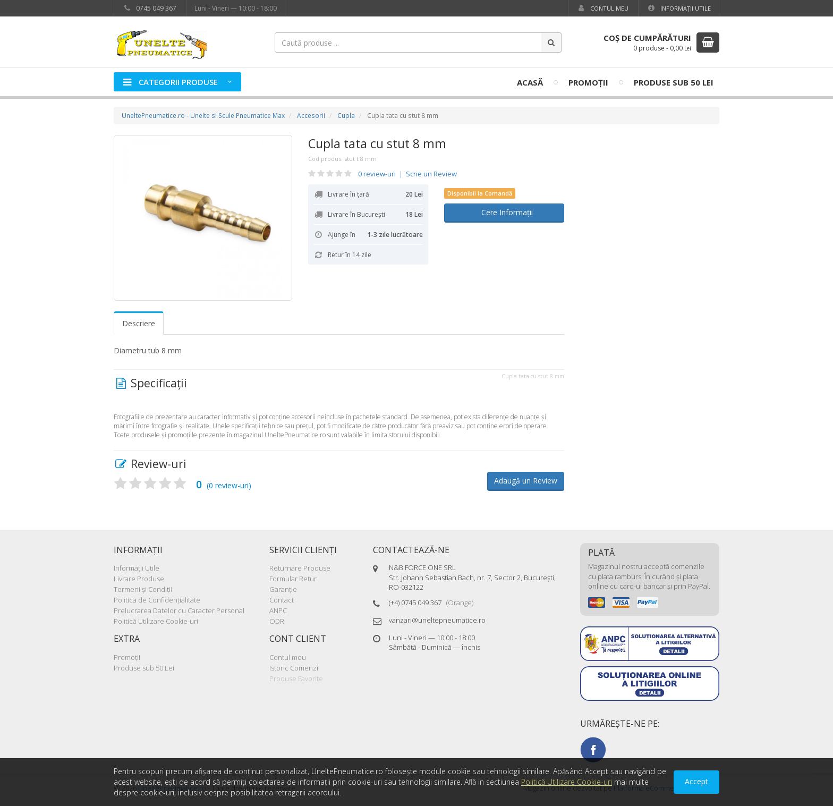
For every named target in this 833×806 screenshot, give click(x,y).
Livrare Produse (139, 578)
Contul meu (602, 8)
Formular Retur (293, 578)
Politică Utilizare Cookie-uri (156, 621)
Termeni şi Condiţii (143, 589)
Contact (281, 600)
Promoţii (588, 82)
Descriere (138, 323)
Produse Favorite (296, 678)
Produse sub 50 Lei (673, 82)
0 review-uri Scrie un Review (407, 174)
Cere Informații (504, 212)
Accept (696, 781)
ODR (276, 621)
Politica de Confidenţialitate (157, 600)
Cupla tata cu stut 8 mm (377, 143)
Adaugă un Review (525, 481)
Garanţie (283, 589)
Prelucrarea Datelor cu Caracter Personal (179, 610)
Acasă (530, 82)
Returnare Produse (299, 568)
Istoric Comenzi (293, 668)
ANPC (278, 610)
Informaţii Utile (679, 8)
